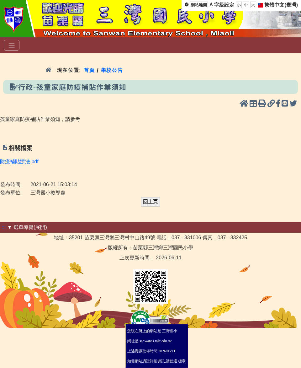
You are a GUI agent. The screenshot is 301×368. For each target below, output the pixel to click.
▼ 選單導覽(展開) (27, 227)
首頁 (89, 70)
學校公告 (112, 70)
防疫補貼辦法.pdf (19, 161)
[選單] (11, 45)
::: (4, 227)
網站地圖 (199, 5)
